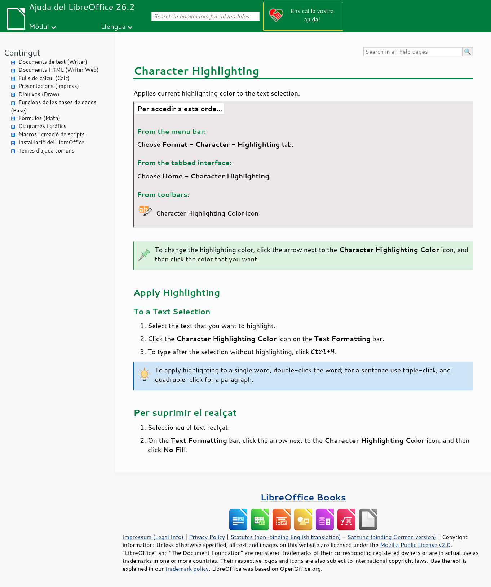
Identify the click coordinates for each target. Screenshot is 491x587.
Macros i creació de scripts (51, 134)
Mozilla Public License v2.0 (415, 545)
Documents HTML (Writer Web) (58, 70)
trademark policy (187, 569)
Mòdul (39, 26)
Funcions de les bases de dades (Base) (53, 106)
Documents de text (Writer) (52, 62)
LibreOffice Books (303, 497)
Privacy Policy (207, 537)
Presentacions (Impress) (48, 86)
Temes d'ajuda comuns (46, 150)
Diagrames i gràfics (42, 126)
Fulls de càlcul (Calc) (44, 78)
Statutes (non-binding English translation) (285, 537)
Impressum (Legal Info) (153, 537)
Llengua (113, 26)
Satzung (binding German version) (392, 537)
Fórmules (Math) (39, 118)
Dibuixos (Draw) (38, 94)
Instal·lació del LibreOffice (51, 142)
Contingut (22, 52)
